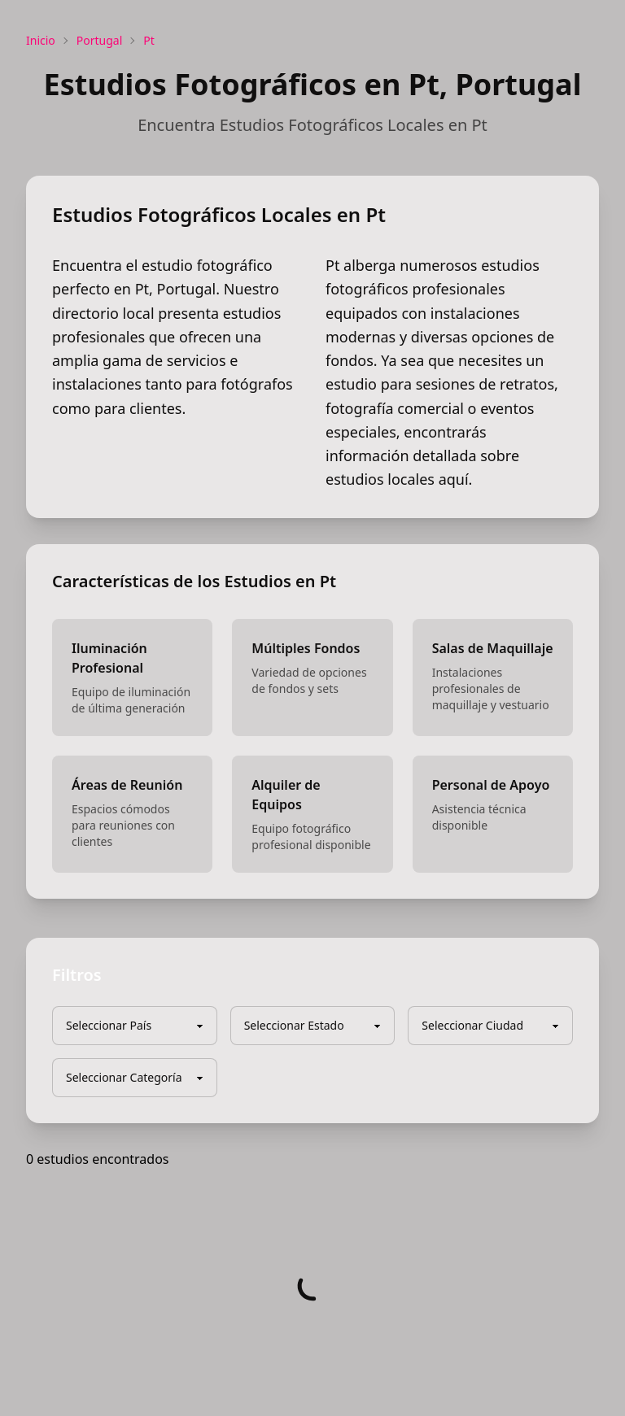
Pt (149, 40)
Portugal (99, 40)
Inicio (40, 40)
